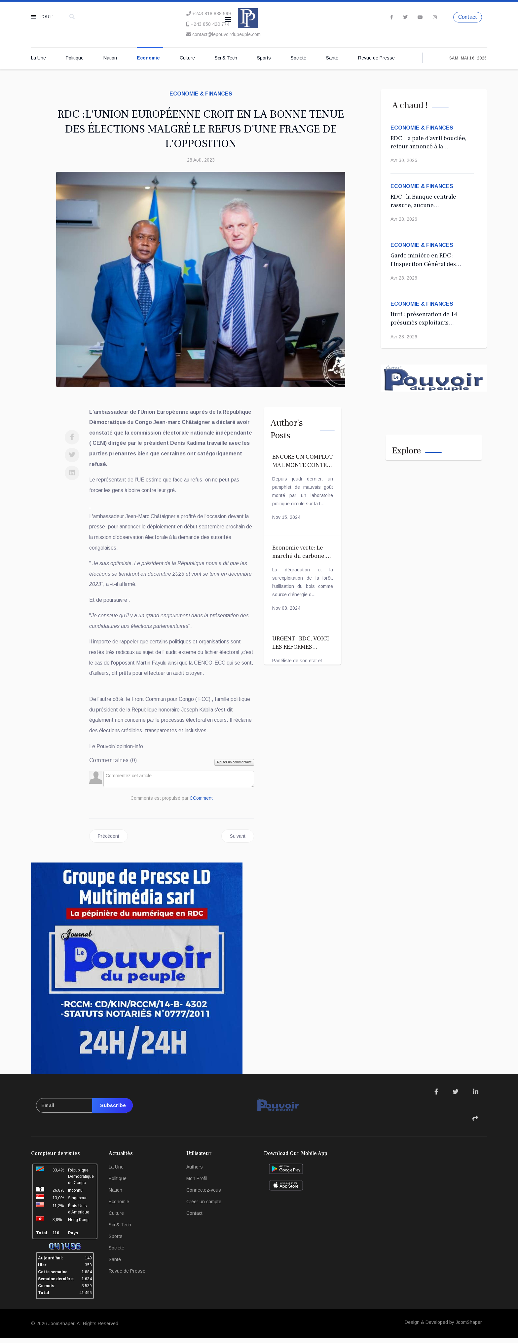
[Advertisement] (171, 507)
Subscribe (112, 1110)
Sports (264, 58)
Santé (332, 58)
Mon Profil (196, 1183)
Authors (194, 1171)
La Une (38, 58)
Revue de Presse (376, 58)
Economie (148, 58)
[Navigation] (228, 19)
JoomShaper (61, 1328)
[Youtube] (420, 16)
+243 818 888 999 (211, 13)
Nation (110, 58)
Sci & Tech (226, 58)
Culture (187, 58)
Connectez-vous (203, 1195)
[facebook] (391, 16)
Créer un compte (203, 1206)
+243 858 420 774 (210, 24)
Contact (467, 17)
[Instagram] (435, 16)
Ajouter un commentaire (234, 767)
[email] (84, 1110)
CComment (201, 803)
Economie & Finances (200, 94)
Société (298, 58)
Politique (75, 58)
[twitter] (405, 16)
